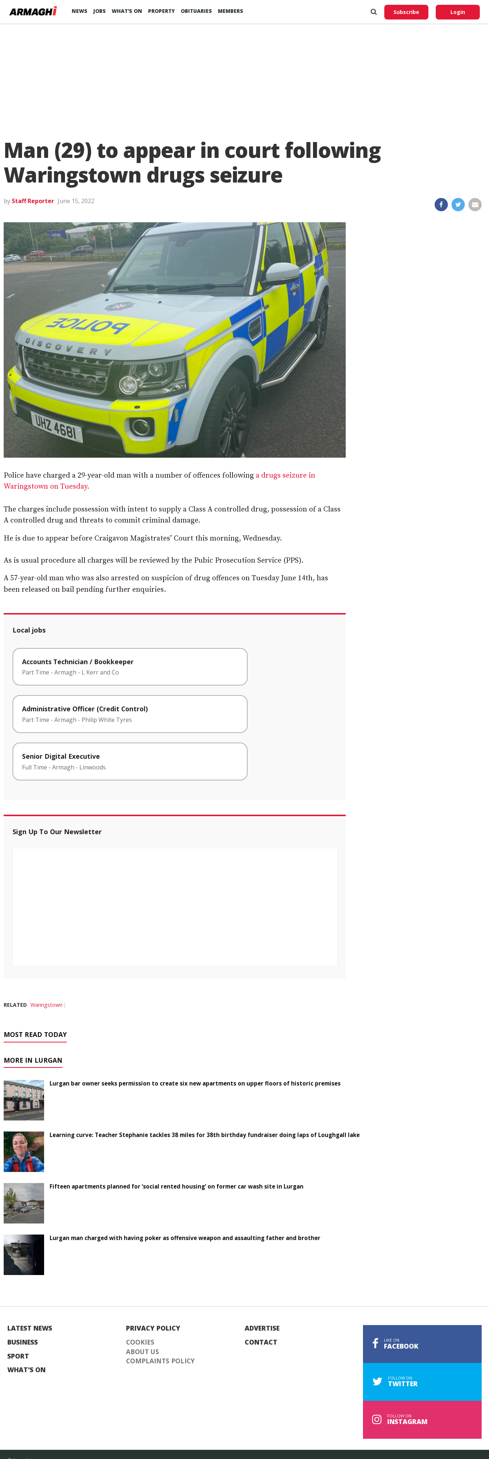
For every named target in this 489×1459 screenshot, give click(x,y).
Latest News (29, 1328)
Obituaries (196, 10)
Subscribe (406, 11)
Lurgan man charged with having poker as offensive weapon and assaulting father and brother (185, 1238)
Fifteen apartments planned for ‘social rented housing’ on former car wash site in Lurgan (176, 1186)
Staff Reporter (33, 201)
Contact (261, 1342)
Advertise (262, 1328)
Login (457, 11)
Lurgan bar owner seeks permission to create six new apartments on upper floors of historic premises (195, 1083)
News (79, 10)
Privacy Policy (153, 1328)
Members (230, 10)
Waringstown (46, 1004)
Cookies (140, 1342)
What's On (26, 1370)
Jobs (99, 10)
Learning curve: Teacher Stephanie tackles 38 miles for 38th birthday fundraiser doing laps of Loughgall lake (205, 1134)
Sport (18, 1356)
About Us (142, 1352)
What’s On (127, 10)
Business (22, 1342)
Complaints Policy (160, 1361)
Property (161, 10)
